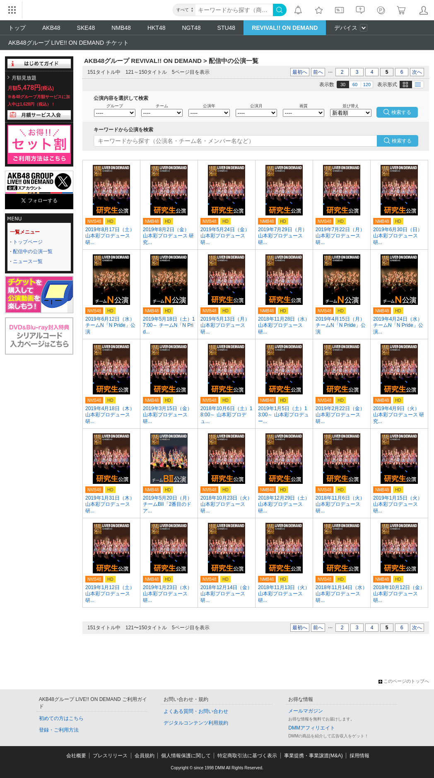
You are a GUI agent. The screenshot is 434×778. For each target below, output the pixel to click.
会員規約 (144, 756)
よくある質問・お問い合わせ (196, 711)
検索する (402, 141)
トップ (17, 27)
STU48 (226, 27)
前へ (318, 72)
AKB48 (51, 27)
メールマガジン (305, 711)
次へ (417, 72)
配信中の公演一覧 (33, 251)
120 (367, 84)
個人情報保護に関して (186, 756)
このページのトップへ (404, 681)
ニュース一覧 (28, 261)
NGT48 (191, 27)
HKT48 (156, 27)
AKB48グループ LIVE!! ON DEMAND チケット (68, 42)
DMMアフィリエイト (311, 728)
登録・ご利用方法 (59, 730)
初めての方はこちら (61, 718)
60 (354, 84)
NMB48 (121, 27)
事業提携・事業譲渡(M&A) (313, 756)
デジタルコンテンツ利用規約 (196, 723)
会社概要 (76, 756)
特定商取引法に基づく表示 (247, 756)
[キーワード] (234, 10)
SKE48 (86, 27)
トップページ (28, 242)
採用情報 (359, 756)
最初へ (299, 72)
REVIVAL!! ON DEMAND (285, 27)
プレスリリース (110, 756)
